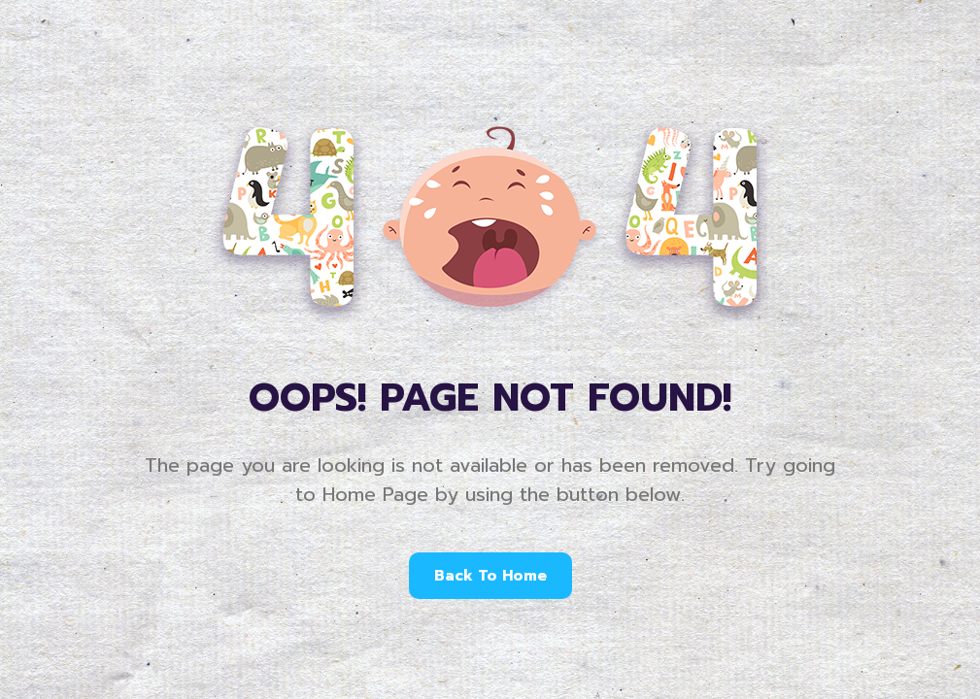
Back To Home (490, 575)
